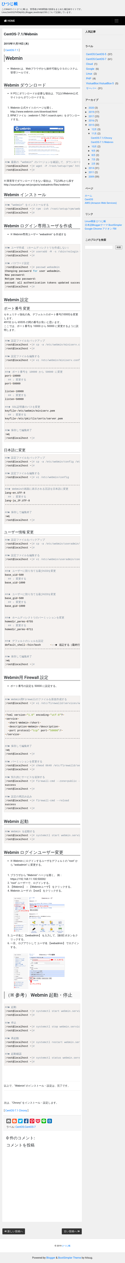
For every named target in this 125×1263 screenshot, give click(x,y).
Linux (89, 73)
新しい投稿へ (13, 1231)
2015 (92, 125)
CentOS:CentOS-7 (25, 1126)
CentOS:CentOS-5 (96, 54)
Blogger (50, 1257)
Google (90, 68)
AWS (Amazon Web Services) (101, 203)
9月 (93, 150)
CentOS (89, 199)
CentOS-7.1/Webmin (102, 142)
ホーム (88, 195)
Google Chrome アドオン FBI (101, 228)
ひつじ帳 (10, 4)
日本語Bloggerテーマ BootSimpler (103, 225)
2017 (92, 116)
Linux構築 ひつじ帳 (95, 221)
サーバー (91, 88)
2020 (92, 107)
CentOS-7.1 (11, 50)
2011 (92, 172)
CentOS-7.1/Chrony (101, 137)
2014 (92, 168)
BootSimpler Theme (69, 1257)
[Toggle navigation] (116, 21)
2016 (92, 120)
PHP (88, 78)
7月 (93, 159)
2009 (92, 176)
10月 (94, 146)
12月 (94, 129)
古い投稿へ (72, 1231)
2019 (92, 112)
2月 (93, 163)
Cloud (89, 63)
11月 (94, 133)
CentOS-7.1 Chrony (16, 1110)
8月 (93, 155)
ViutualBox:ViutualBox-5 (100, 83)
